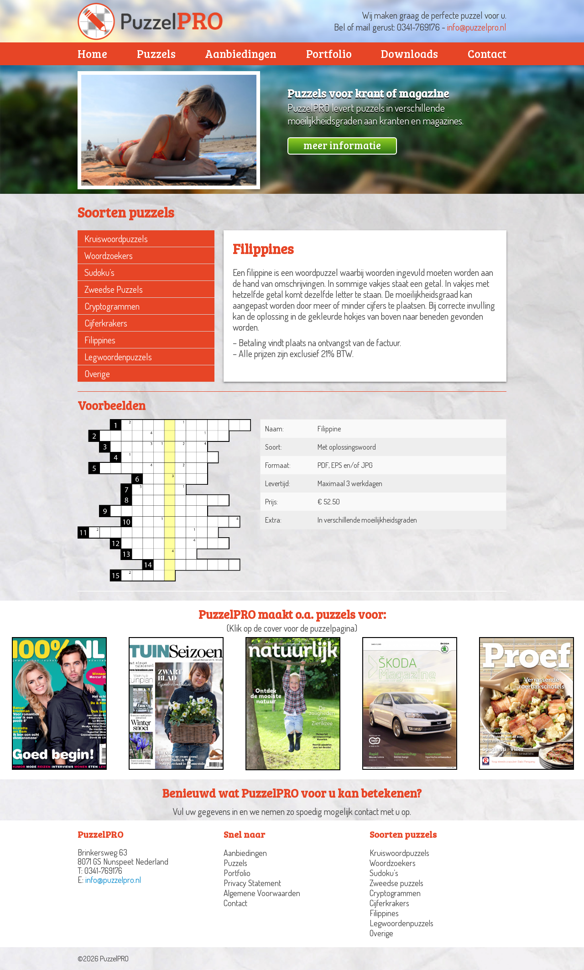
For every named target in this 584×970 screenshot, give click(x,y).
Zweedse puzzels (113, 289)
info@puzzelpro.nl (476, 27)
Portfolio (329, 53)
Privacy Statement (252, 883)
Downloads (409, 53)
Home (92, 53)
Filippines (99, 339)
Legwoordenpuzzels (118, 356)
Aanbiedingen (240, 53)
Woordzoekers (108, 255)
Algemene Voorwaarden (262, 893)
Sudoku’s (99, 272)
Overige (97, 373)
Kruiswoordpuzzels (116, 238)
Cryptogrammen (112, 306)
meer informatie (342, 145)
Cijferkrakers (105, 322)
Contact (487, 53)
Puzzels (156, 53)
